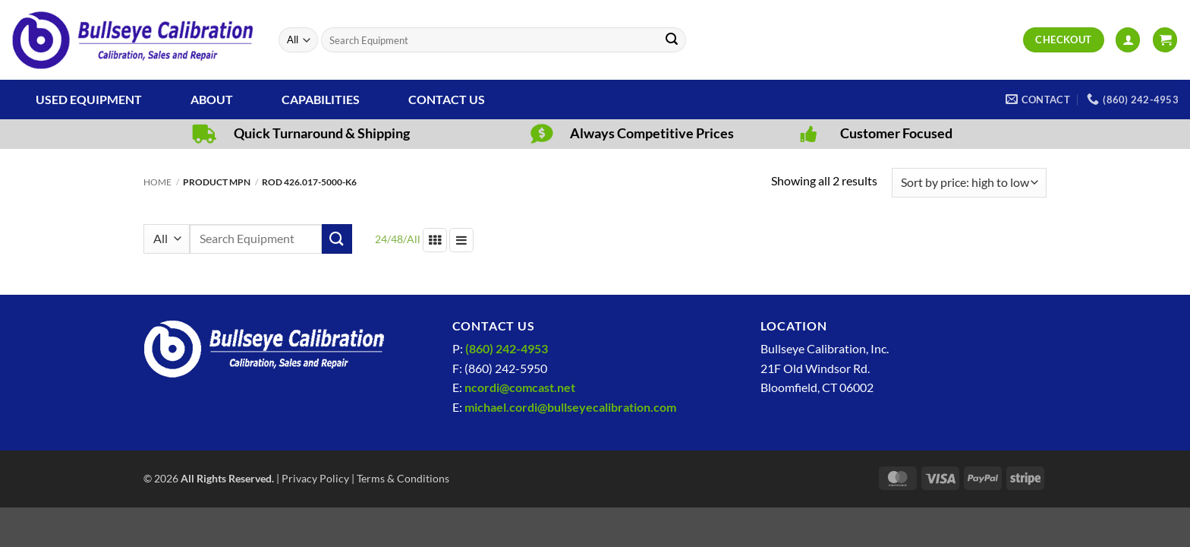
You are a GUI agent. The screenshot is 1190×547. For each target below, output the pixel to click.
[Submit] (672, 40)
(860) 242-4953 (506, 348)
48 (397, 238)
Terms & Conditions (403, 478)
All (413, 238)
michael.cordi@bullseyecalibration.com (570, 407)
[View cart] (1165, 39)
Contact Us (446, 99)
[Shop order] (969, 183)
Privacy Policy (315, 478)
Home (157, 182)
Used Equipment (89, 99)
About (211, 99)
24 (381, 238)
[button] (1128, 39)
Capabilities (321, 99)
